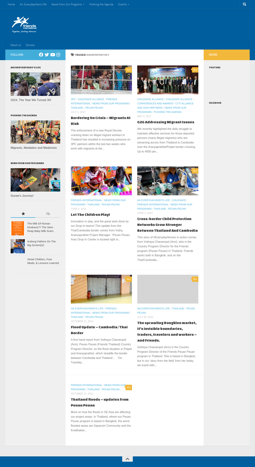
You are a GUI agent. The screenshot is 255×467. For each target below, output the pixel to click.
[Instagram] (58, 55)
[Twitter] (47, 55)
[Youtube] (52, 55)
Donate (30, 45)
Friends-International (86, 200)
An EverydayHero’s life (33, 4)
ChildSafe (179, 200)
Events (122, 4)
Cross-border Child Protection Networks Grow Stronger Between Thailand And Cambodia (167, 224)
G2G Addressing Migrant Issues (165, 122)
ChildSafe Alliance (91, 99)
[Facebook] (41, 55)
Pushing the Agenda (101, 4)
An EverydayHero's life (153, 200)
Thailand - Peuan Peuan (87, 107)
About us (15, 45)
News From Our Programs (67, 4)
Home (11, 4)
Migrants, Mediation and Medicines (34, 147)
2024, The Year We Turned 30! (31, 100)
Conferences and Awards (155, 103)
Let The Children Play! (90, 214)
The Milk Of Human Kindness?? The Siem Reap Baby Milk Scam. (40, 227)
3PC (73, 99)
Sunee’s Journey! (22, 195)
